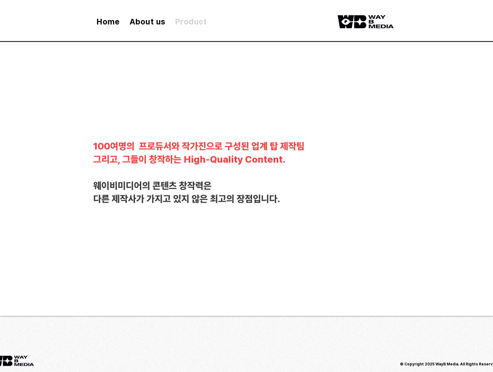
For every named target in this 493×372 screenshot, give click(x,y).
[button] (454, 208)
